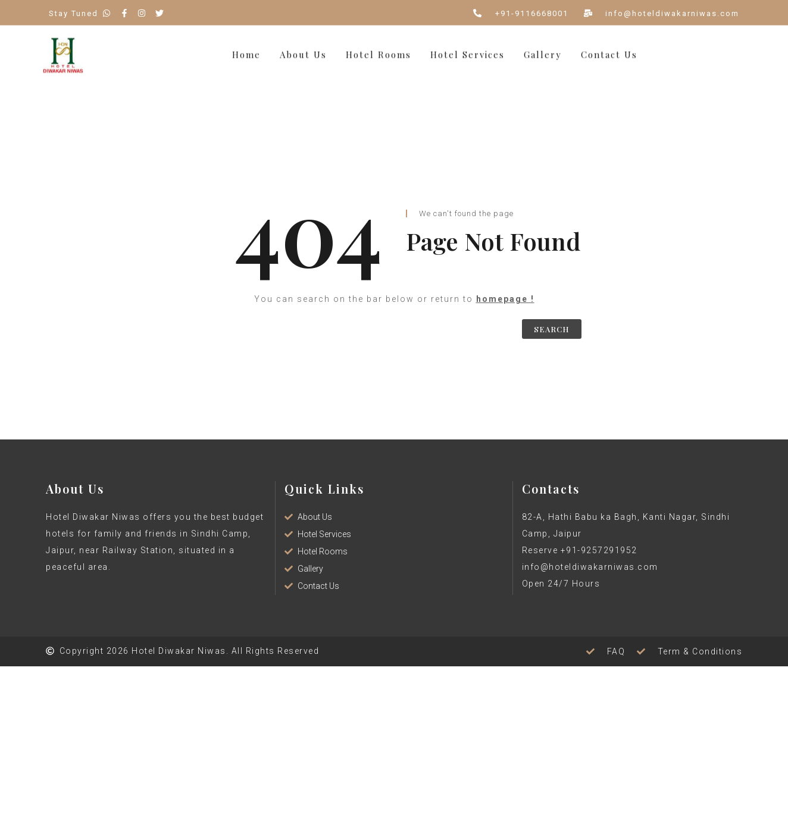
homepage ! (505, 299)
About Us (303, 51)
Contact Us (609, 51)
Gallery (543, 51)
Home (246, 51)
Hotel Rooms (378, 51)
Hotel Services (467, 51)
